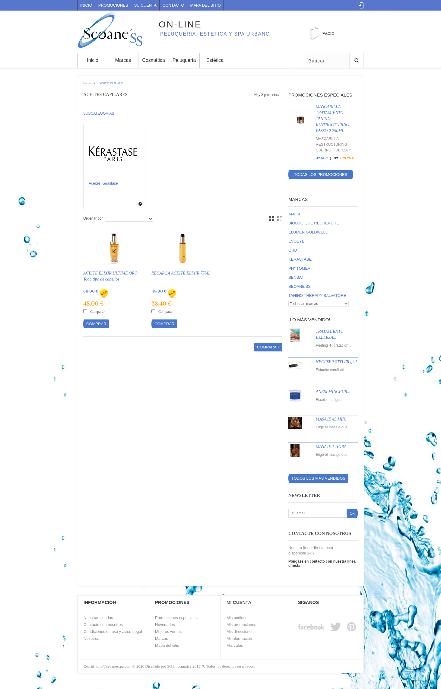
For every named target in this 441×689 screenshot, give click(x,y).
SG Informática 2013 (183, 666)
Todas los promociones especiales (320, 175)
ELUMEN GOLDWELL (308, 232)
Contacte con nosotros (103, 624)
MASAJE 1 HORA (331, 446)
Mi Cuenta (239, 602)
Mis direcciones (240, 631)
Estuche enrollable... (332, 370)
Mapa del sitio (167, 645)
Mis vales (235, 645)
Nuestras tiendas (98, 617)
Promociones (113, 5)
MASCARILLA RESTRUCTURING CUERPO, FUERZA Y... (335, 144)
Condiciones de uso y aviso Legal (113, 631)
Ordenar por (93, 218)
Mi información (239, 638)
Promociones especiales (320, 94)
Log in (361, 5)
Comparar (97, 312)
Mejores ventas (168, 631)
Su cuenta (145, 5)
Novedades (165, 624)
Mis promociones (241, 624)
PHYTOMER (299, 268)
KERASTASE (300, 259)
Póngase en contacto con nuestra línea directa (322, 563)
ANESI (294, 214)
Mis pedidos (237, 617)
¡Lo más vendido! (309, 319)
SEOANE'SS (299, 286)
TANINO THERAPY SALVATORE (317, 295)
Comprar (96, 324)
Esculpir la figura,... (331, 400)
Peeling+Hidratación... (333, 345)
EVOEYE (296, 241)
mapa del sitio (205, 5)
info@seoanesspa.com (113, 666)
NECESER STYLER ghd (336, 362)
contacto (173, 5)
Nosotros (91, 638)
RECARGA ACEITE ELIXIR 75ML (181, 273)
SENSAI (295, 277)
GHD (292, 250)
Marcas (298, 199)
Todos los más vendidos (318, 478)
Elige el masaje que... (333, 427)
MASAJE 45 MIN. (331, 419)
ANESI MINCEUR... (333, 391)
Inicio (86, 5)
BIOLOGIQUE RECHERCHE (313, 223)
